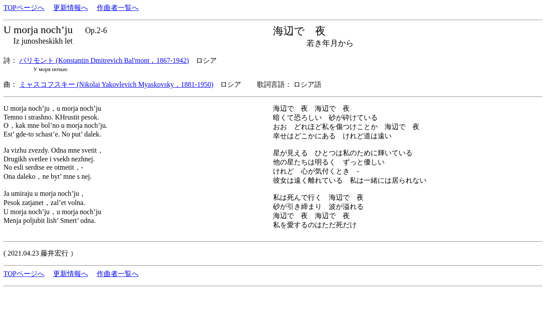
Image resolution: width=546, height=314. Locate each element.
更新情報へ (70, 7)
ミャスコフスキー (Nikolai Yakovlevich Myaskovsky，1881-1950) (116, 84)
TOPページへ (23, 7)
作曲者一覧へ (118, 7)
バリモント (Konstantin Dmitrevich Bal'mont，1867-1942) (104, 60)
